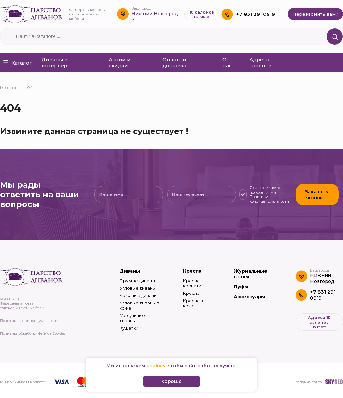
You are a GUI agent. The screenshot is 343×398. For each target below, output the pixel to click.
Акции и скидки (120, 62)
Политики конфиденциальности (269, 199)
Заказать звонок (317, 194)
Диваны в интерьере (56, 62)
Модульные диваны (132, 318)
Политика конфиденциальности (29, 320)
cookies (155, 366)
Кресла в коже (193, 303)
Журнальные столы (250, 274)
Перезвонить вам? (315, 14)
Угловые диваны (138, 288)
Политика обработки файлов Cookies (32, 333)
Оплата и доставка (174, 62)
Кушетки (129, 328)
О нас (227, 62)
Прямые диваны (137, 280)
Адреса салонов (261, 62)
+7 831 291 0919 (255, 14)
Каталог (17, 63)
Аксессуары (249, 297)
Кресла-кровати (192, 283)
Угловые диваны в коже (139, 305)
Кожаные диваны (138, 295)
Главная (10, 87)
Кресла (192, 271)
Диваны (130, 271)
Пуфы (241, 287)
